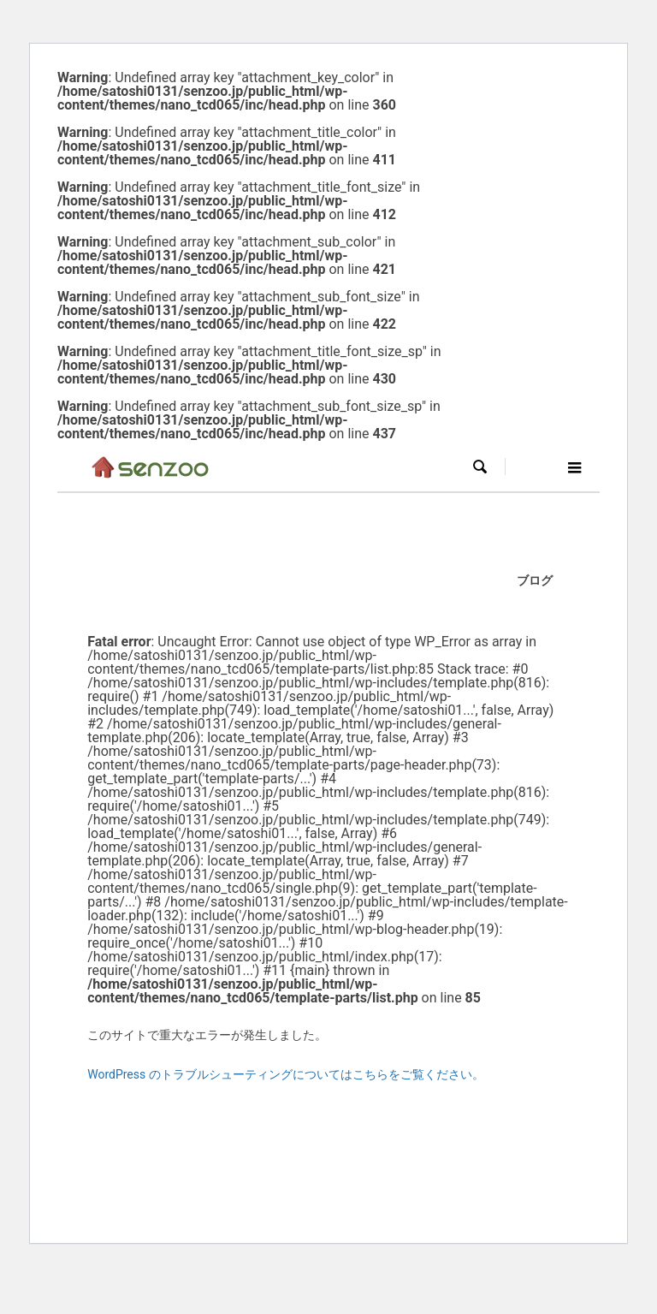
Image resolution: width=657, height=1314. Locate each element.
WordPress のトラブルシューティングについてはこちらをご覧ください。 (285, 1074)
